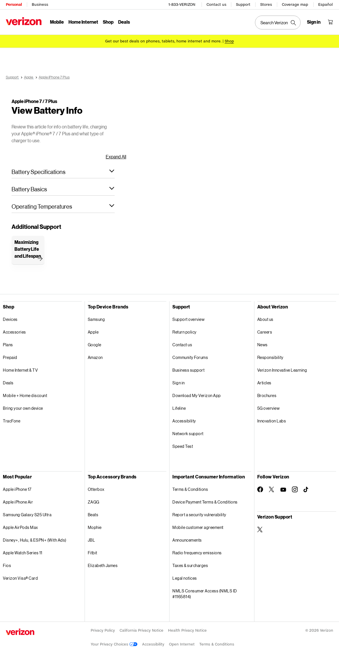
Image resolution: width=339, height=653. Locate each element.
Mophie (95, 527)
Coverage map (295, 4)
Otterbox (96, 489)
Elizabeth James (103, 565)
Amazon (95, 357)
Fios (7, 565)
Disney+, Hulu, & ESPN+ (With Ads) (34, 540)
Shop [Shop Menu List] (108, 22)
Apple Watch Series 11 (22, 552)
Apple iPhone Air (18, 501)
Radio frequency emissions (197, 552)
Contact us (216, 4)
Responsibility (270, 357)
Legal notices (184, 578)
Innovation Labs (271, 420)
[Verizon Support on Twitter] (260, 529)
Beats (93, 514)
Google (94, 344)
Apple (93, 332)
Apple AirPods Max (20, 527)
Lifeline (179, 408)
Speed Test (182, 446)
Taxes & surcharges (190, 565)
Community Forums (190, 357)
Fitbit (92, 552)
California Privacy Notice (141, 630)
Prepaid (10, 357)
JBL (91, 540)
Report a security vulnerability (199, 514)
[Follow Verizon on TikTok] (306, 490)
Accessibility (184, 420)
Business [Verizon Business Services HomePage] (40, 4)
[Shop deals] (229, 41)
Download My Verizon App (196, 395)
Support (243, 4)
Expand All (116, 156)
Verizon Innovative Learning (282, 370)
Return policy (184, 332)
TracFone (11, 420)
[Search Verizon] (278, 22)
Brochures (267, 395)
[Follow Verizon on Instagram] (295, 489)
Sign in (178, 382)
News (262, 344)
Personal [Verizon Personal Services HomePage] (14, 4)
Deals (8, 382)
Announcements (187, 540)
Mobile (57, 22)
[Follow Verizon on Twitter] (272, 489)
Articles (264, 382)
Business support (188, 370)
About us (265, 319)
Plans (8, 344)
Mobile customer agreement (197, 527)
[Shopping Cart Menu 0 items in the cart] (330, 22)
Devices (10, 319)
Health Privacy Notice (187, 630)
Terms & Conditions (190, 489)
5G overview (268, 408)
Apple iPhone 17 (17, 489)
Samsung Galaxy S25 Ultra (27, 514)
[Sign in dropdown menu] (314, 22)
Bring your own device (23, 408)
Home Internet (83, 22)
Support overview (188, 319)
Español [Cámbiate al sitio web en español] (325, 4)
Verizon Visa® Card (20, 578)
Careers (264, 332)
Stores (266, 4)
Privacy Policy (103, 630)
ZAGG (93, 501)
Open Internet (182, 644)
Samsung (96, 319)
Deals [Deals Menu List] (124, 22)
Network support (188, 433)
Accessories (14, 332)
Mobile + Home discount (25, 395)
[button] (63, 171)
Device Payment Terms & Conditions (205, 501)
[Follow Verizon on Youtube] (283, 490)
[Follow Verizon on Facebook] (260, 489)
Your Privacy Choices (114, 644)
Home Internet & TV (20, 370)
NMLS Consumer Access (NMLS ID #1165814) (204, 593)
